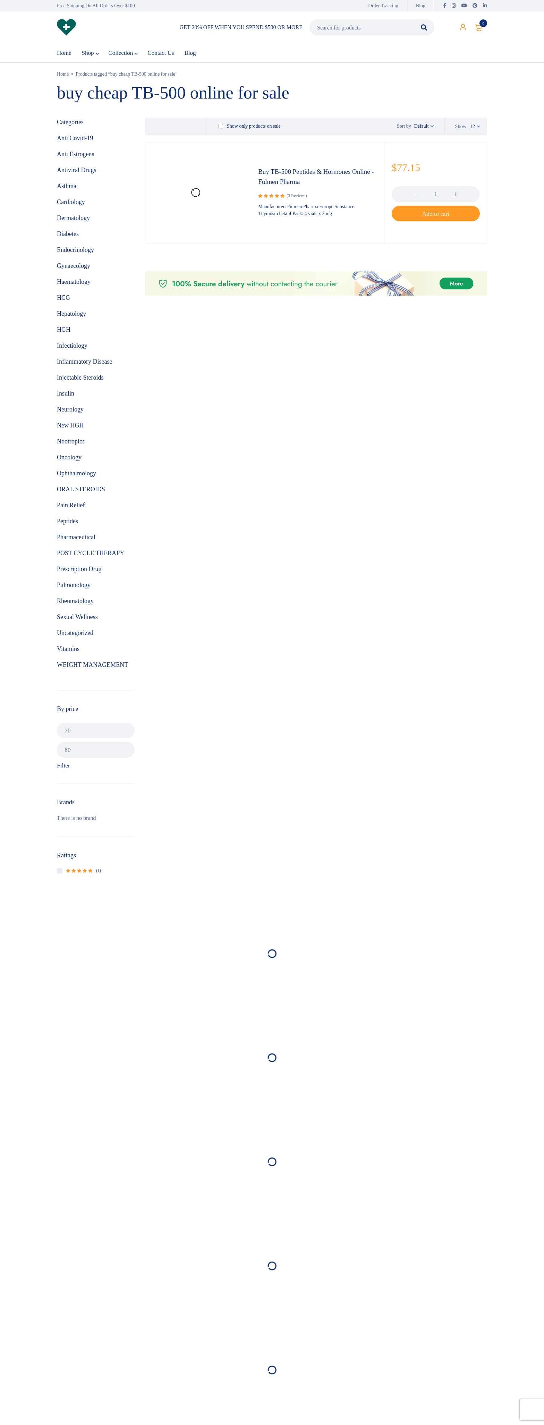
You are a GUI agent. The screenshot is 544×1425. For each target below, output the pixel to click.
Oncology (69, 459)
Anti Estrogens (75, 156)
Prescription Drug (79, 571)
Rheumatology (75, 603)
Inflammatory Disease (84, 364)
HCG (63, 300)
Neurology (70, 411)
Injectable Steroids (80, 379)
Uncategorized (75, 635)
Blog (420, 5)
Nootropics (71, 443)
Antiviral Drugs (76, 172)
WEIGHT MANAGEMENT (92, 667)
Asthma (66, 188)
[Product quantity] (436, 200)
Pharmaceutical (76, 539)
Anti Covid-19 (75, 140)
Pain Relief (71, 507)
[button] (436, 220)
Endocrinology (75, 252)
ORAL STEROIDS (81, 491)
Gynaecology (73, 268)
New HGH (70, 427)
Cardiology (71, 204)
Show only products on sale (250, 129)
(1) (83, 873)
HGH (63, 332)
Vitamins (68, 651)
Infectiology (72, 348)
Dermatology (73, 220)
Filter (63, 768)
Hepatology (71, 316)
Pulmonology (74, 587)
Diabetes (68, 236)
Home (63, 76)
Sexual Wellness (77, 619)
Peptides (67, 523)
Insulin (65, 395)
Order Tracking (383, 5)
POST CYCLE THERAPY (90, 555)
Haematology (74, 284)
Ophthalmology (76, 475)
